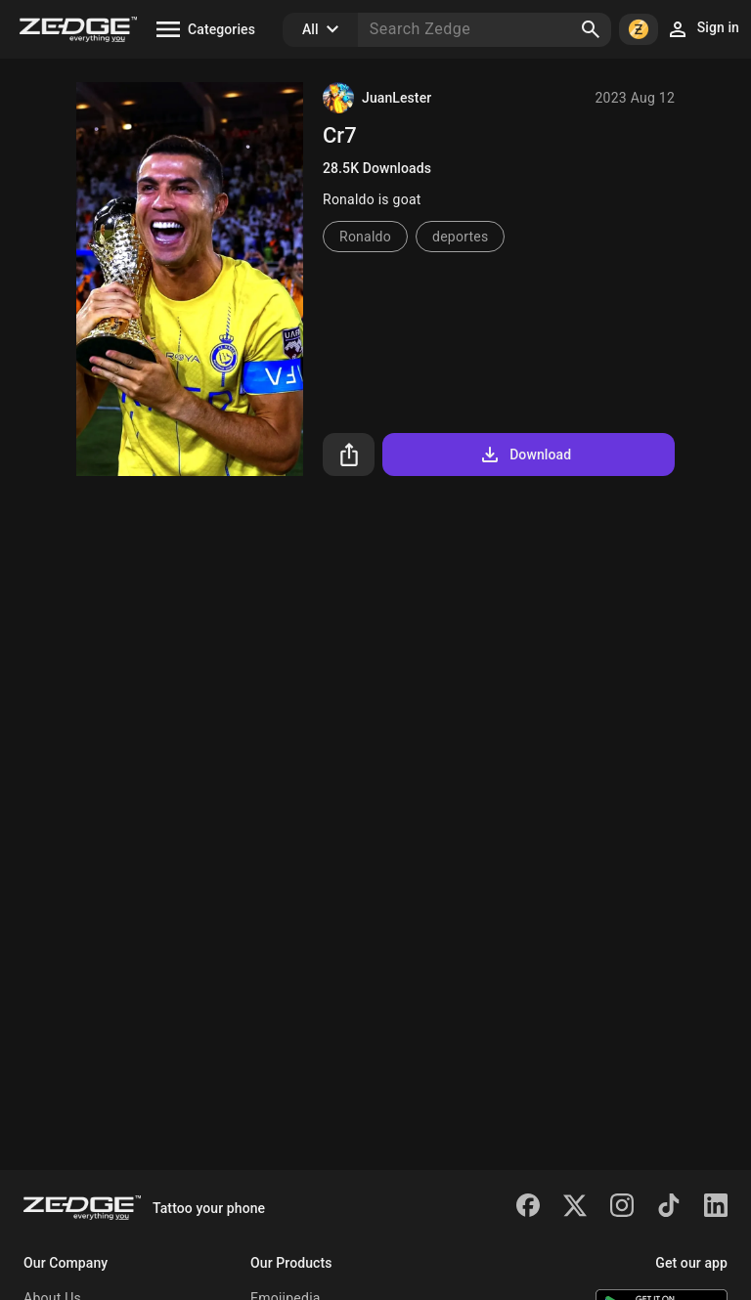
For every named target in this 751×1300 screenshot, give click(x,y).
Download (524, 454)
